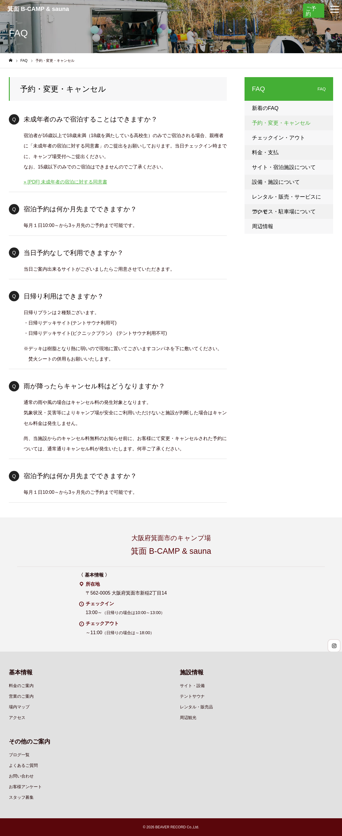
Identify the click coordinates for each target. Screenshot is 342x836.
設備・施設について (276, 182)
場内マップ (19, 706)
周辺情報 (262, 226)
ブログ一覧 (19, 754)
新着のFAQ (265, 108)
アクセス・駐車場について (284, 212)
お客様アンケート (25, 786)
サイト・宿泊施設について (284, 167)
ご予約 (311, 11)
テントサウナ (192, 696)
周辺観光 (188, 717)
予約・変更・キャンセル (281, 123)
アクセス (17, 717)
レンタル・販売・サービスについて (286, 199)
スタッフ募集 (21, 797)
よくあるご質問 (23, 765)
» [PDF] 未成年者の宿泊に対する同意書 (65, 181)
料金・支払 (265, 152)
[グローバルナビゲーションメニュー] (334, 9)
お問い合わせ (21, 776)
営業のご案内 (21, 696)
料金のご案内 (21, 685)
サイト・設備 (192, 685)
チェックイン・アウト (278, 138)
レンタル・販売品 (196, 706)
